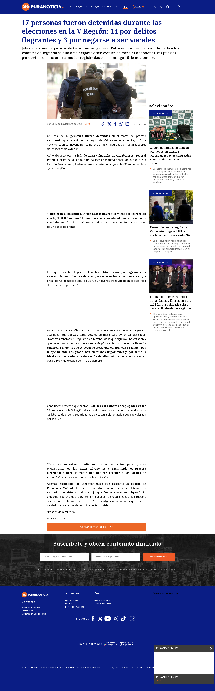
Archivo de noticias (102, 604)
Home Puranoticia (102, 601)
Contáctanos (27, 611)
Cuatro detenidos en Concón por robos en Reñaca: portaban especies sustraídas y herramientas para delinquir (170, 155)
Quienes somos (72, 601)
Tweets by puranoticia (165, 593)
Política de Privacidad (74, 607)
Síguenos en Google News (34, 614)
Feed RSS (69, 604)
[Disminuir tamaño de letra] (161, 6)
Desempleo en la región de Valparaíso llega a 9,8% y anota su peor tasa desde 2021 (171, 231)
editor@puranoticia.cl (31, 608)
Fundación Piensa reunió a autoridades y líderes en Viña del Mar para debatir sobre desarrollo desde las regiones (171, 302)
